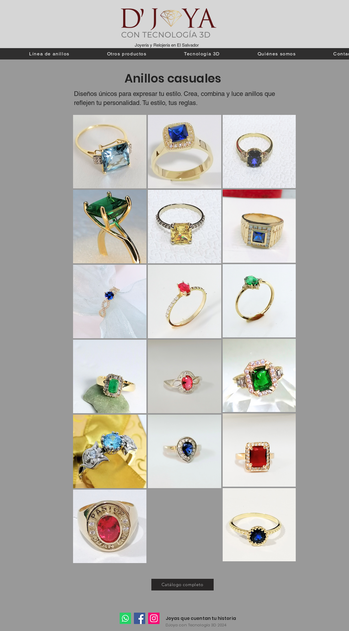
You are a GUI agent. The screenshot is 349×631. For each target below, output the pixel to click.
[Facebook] (139, 618)
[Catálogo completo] (182, 584)
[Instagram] (154, 618)
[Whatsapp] (125, 618)
